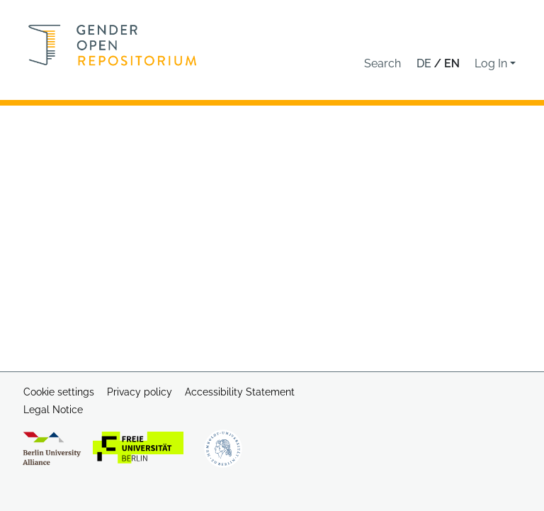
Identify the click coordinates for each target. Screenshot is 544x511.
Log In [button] (492, 63)
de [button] (425, 63)
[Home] (113, 45)
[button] (382, 63)
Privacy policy (139, 392)
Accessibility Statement (240, 392)
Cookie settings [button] (58, 392)
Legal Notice (53, 409)
